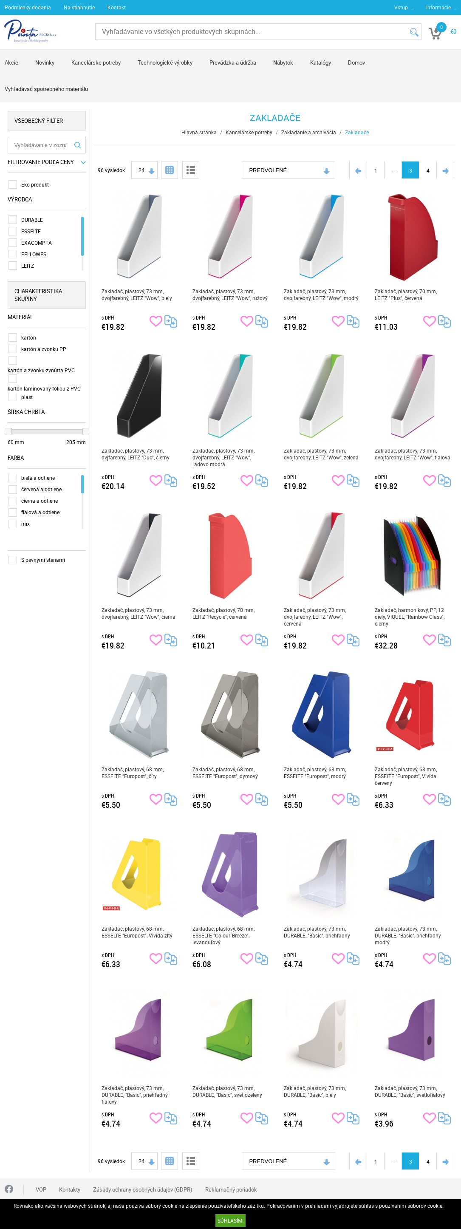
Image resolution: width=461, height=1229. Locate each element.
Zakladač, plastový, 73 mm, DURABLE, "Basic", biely (315, 1091)
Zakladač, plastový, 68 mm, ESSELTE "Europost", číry (133, 772)
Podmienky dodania (28, 7)
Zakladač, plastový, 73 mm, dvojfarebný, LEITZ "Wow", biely (137, 294)
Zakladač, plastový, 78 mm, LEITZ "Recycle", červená (224, 613)
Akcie (11, 62)
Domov (356, 62)
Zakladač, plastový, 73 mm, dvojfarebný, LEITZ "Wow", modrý (321, 294)
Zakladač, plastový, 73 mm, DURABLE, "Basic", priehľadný (317, 932)
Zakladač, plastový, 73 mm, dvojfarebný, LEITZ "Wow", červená (315, 616)
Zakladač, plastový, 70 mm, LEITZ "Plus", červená (406, 294)
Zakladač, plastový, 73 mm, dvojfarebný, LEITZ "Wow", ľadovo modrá (224, 457)
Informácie (438, 7)
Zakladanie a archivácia (308, 132)
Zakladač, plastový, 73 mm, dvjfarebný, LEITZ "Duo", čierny (136, 454)
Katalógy (320, 62)
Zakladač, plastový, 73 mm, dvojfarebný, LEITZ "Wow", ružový (230, 294)
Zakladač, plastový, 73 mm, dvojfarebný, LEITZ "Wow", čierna (138, 613)
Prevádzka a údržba (232, 62)
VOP (41, 1189)
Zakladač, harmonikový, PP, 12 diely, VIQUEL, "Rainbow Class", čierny (410, 616)
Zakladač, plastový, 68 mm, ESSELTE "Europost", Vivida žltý (137, 932)
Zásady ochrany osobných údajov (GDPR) (142, 1189)
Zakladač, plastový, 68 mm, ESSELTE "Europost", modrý (315, 772)
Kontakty (69, 1189)
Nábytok (283, 62)
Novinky (44, 62)
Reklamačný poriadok (231, 1189)
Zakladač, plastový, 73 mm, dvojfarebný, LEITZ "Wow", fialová (413, 454)
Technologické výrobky (165, 62)
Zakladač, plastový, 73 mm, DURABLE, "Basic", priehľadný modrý (408, 935)
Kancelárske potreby (96, 62)
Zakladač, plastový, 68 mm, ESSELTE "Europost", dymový (225, 772)
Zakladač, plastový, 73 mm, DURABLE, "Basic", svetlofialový (410, 1091)
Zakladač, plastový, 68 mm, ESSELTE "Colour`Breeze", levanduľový (224, 935)
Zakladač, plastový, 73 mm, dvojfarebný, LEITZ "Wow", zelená (321, 454)
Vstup (401, 7)
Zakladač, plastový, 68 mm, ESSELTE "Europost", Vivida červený (406, 776)
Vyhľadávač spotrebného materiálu (46, 89)
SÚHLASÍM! (230, 1220)
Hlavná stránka (199, 132)
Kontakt (116, 7)
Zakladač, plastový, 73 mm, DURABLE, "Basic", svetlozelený (228, 1091)
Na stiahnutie (79, 7)
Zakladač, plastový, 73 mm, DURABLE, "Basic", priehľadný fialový (135, 1095)
